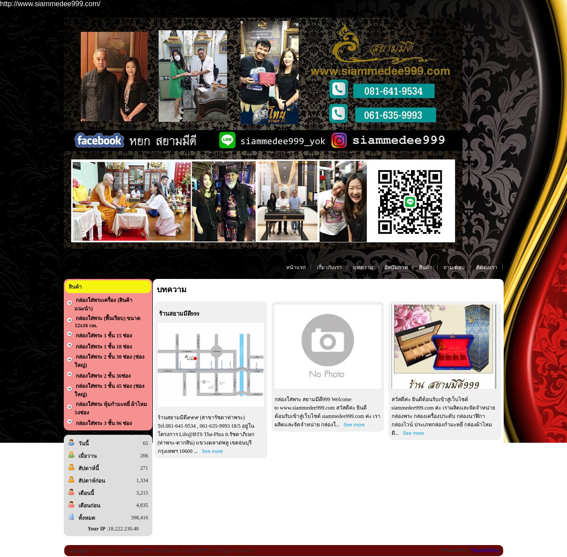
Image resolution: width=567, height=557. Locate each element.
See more (212, 451)
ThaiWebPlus (485, 550)
